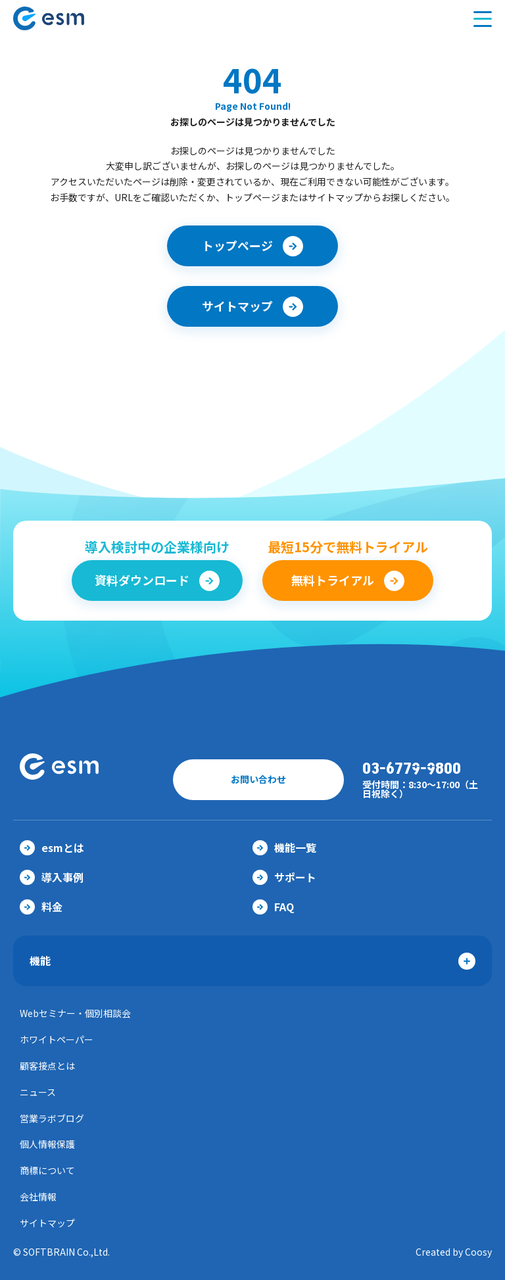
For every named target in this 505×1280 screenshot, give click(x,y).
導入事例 (52, 877)
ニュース (38, 1092)
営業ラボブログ (52, 1118)
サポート (284, 877)
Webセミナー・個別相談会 (75, 1013)
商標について (47, 1170)
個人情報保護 (47, 1143)
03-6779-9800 (411, 769)
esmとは (52, 847)
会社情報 (38, 1196)
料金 (41, 906)
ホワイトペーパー (56, 1039)
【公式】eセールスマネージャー (74, 18)
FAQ (273, 906)
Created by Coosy (454, 1251)
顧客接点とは (47, 1065)
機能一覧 (284, 847)
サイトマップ (47, 1222)
